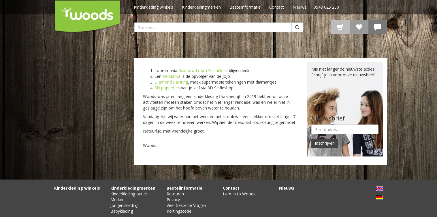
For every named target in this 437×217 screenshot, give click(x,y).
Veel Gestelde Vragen (186, 205)
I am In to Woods (239, 194)
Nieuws (299, 7)
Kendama (171, 76)
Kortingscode (179, 211)
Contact (276, 7)
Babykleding (121, 211)
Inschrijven (325, 143)
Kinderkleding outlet (128, 194)
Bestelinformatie (245, 7)
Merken (117, 199)
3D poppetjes (167, 87)
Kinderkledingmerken (201, 7)
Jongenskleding (124, 205)
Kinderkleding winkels (153, 7)
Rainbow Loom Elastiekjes (203, 70)
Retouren (175, 194)
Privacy (173, 199)
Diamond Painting (171, 82)
